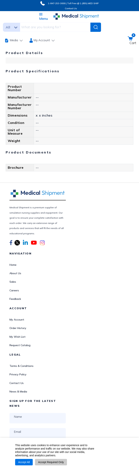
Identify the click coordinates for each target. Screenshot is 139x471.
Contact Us (71, 8)
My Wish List (17, 336)
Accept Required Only (51, 462)
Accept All (24, 462)
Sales (12, 281)
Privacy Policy (17, 374)
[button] (10, 243)
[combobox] (53, 27)
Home (12, 264)
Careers (14, 290)
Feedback (15, 299)
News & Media (18, 391)
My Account (16, 319)
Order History (17, 328)
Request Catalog (19, 345)
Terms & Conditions (21, 366)
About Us (15, 273)
